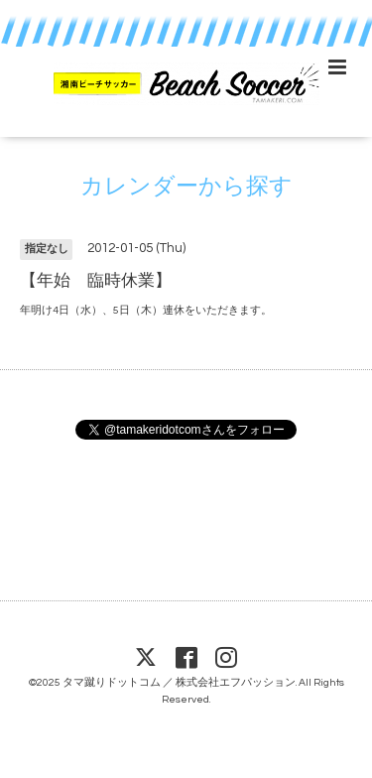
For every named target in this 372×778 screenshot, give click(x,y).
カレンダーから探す (186, 187)
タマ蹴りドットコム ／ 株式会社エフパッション (179, 682)
